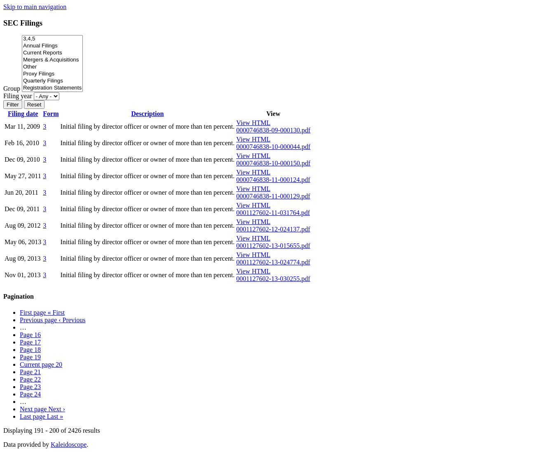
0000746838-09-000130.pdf (273, 130)
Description (147, 113)
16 (30, 334)
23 (30, 386)
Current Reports (52, 53)
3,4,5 (52, 38)
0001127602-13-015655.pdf (273, 245)
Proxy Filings (52, 74)
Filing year (17, 95)
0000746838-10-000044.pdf (273, 146)
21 (30, 371)
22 (30, 379)
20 (41, 364)
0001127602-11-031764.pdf (273, 212)
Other (52, 67)
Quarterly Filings (52, 81)
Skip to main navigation (34, 6)
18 (30, 349)
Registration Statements (52, 88)
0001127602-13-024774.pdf (273, 262)
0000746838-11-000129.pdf (273, 196)
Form (51, 113)
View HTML (253, 122)
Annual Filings (52, 46)
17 (30, 342)
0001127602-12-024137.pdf (273, 229)
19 (30, 357)
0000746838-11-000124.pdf (273, 179)
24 (30, 394)
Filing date (23, 113)
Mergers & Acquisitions (52, 60)
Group (11, 88)
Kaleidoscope (69, 444)
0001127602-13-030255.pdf (273, 278)
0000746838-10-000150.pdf (273, 163)
